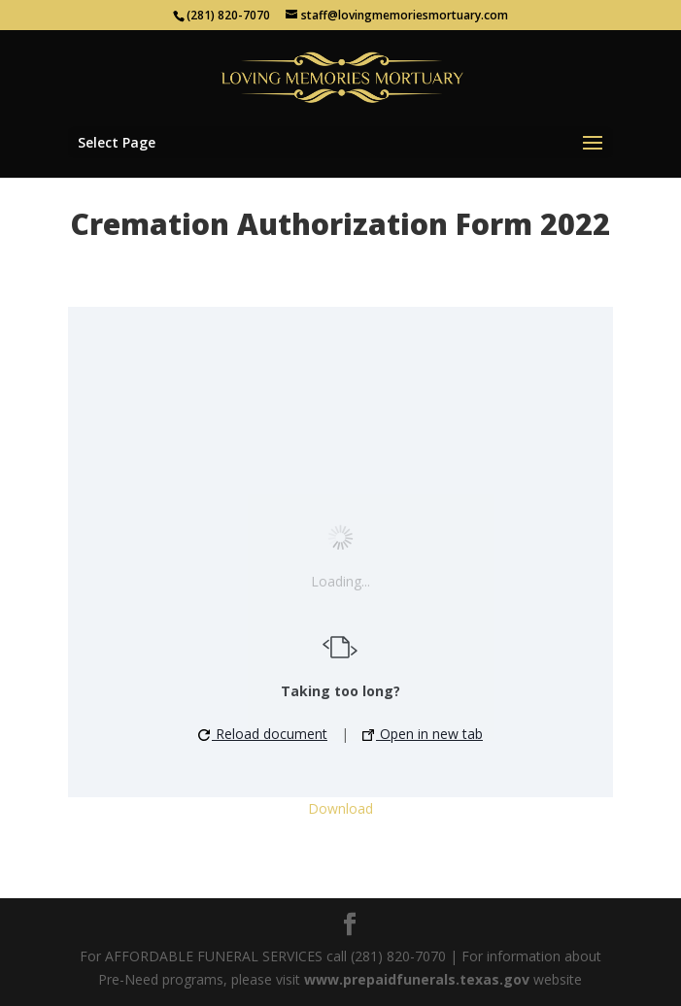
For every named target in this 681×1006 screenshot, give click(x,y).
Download (340, 808)
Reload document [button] (262, 733)
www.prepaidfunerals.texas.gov (416, 979)
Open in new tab (422, 733)
